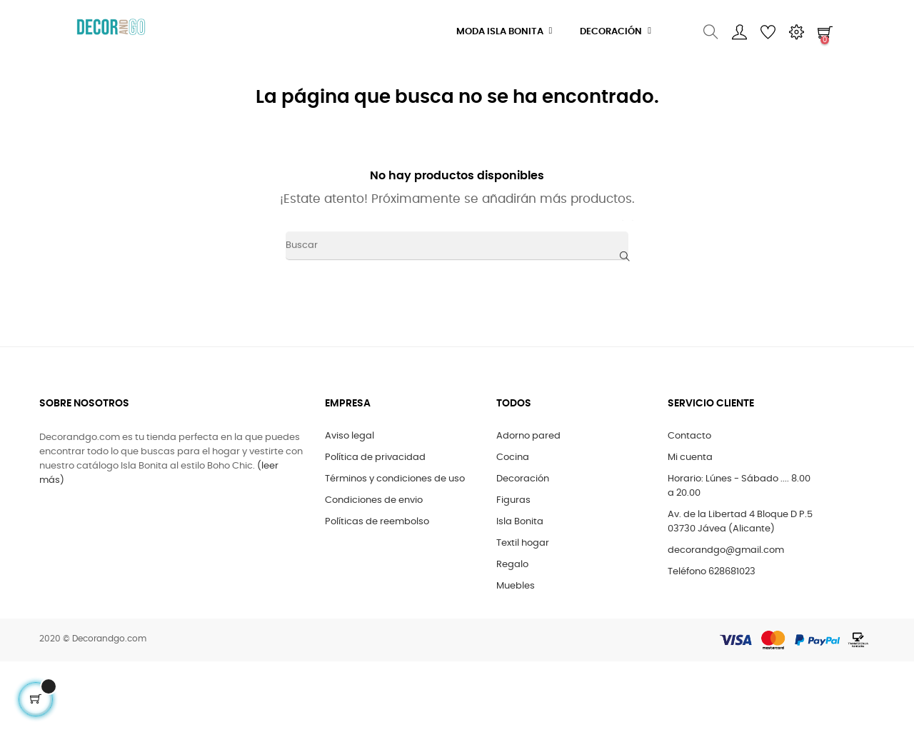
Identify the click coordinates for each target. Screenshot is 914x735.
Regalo (512, 564)
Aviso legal (349, 436)
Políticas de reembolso (377, 521)
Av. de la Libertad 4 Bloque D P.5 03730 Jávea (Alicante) (740, 522)
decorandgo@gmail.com (726, 550)
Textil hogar (522, 543)
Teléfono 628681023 (711, 571)
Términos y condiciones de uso (395, 479)
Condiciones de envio (374, 500)
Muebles (515, 586)
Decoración (522, 479)
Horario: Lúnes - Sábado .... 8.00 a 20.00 (739, 486)
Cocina (512, 457)
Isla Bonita (519, 521)
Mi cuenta (690, 457)
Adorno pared (528, 436)
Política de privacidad (375, 457)
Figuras (513, 500)
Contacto (689, 436)
